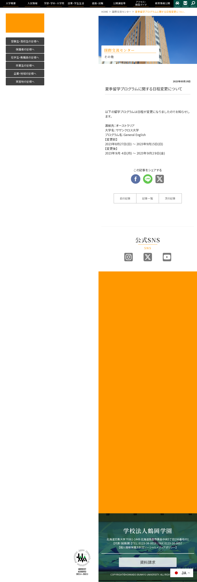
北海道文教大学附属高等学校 (109, 456)
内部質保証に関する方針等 (109, 365)
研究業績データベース (109, 491)
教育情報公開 (186, 376)
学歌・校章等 (108, 332)
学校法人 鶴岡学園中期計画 (186, 450)
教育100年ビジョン (109, 297)
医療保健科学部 (161, 311)
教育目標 (106, 303)
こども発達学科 (162, 365)
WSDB (156, 436)
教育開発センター (109, 383)
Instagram (128, 257)
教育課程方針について (109, 349)
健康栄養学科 (162, 357)
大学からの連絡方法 (161, 449)
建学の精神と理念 (109, 289)
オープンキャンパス (135, 297)
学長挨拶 (106, 284)
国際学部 (158, 287)
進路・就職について (186, 289)
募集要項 (132, 291)
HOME (104, 11)
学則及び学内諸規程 (109, 414)
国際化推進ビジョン (109, 484)
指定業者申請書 (186, 362)
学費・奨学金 (159, 479)
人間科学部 (159, 351)
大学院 (156, 405)
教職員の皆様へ (109, 435)
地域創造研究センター (109, 406)
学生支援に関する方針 (109, 357)
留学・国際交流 (161, 493)
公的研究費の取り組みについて (109, 475)
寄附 (103, 498)
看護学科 (162, 319)
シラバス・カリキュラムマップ (161, 442)
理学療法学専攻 (163, 337)
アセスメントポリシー (109, 313)
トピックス (183, 284)
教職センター (108, 400)
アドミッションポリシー (135, 320)
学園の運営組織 (109, 325)
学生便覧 (158, 456)
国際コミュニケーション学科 (162, 303)
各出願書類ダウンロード (135, 339)
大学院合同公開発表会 (186, 331)
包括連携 (106, 420)
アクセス (177, 4)
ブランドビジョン (135, 312)
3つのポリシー (109, 308)
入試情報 (132, 279)
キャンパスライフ (161, 425)
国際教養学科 (162, 293)
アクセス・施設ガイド (186, 345)
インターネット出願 (135, 347)
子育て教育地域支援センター (109, 393)
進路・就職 (184, 279)
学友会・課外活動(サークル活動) (161, 472)
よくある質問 (134, 369)
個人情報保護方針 (131, 547)
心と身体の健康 (161, 485)
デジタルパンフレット (135, 355)
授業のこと (158, 431)
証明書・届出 (159, 460)
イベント (182, 326)
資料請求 (132, 334)
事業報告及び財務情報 (109, 342)
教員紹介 (106, 336)
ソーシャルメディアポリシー (159, 547)
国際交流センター (121, 11)
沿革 (103, 320)
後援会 (105, 441)
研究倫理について (109, 503)
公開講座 (106, 429)
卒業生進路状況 (186, 297)
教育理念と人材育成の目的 (161, 411)
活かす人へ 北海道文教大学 (25, 23)
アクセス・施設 (186, 424)
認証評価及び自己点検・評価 (109, 374)
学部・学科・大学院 (161, 281)
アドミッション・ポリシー (186, 430)
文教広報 (106, 424)
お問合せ (185, 4)
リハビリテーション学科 (162, 329)
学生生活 (158, 464)
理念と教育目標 (186, 392)
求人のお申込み (186, 305)
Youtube (167, 257)
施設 (180, 356)
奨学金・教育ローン (135, 362)
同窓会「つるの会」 (109, 447)
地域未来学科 (162, 372)
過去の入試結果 (135, 327)
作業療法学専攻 (163, 345)
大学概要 (106, 279)
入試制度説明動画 (135, 305)
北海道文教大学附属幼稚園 (109, 465)
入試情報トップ (135, 285)
